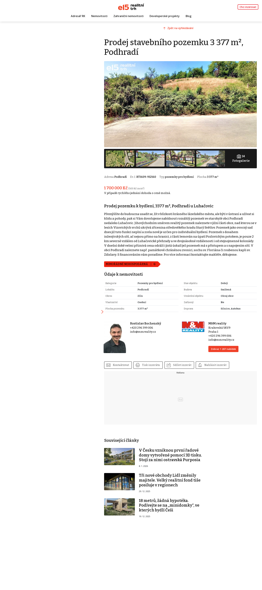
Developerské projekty (165, 16)
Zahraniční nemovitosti (128, 16)
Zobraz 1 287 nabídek (225, 350)
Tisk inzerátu (157, 365)
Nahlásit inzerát (222, 365)
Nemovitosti (99, 16)
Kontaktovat (127, 365)
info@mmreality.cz (148, 333)
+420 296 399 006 (146, 329)
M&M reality (219, 325)
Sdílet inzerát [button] (189, 365)
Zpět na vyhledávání (183, 29)
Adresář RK (78, 16)
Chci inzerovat (248, 7)
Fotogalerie (241, 156)
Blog (188, 16)
